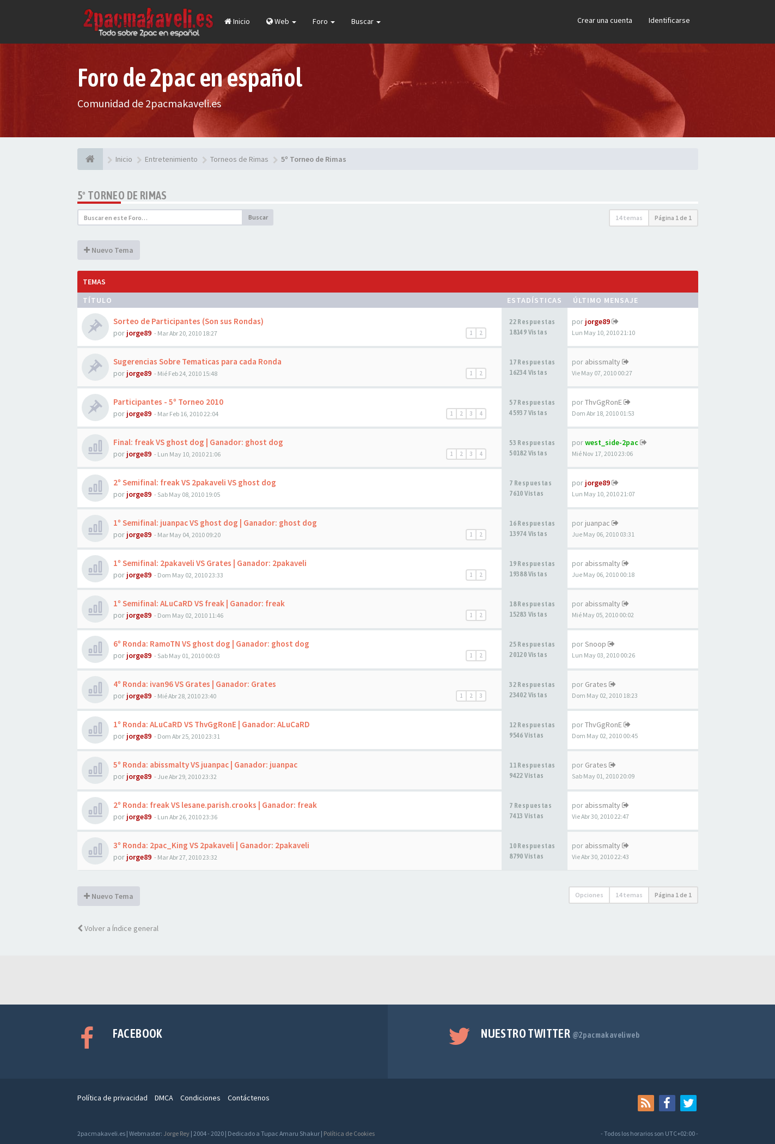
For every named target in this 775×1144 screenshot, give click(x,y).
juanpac (597, 523)
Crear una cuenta (604, 20)
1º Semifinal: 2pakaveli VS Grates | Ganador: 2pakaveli (210, 563)
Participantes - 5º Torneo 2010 (168, 402)
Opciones (589, 895)
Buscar (366, 21)
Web (281, 21)
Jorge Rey (176, 1133)
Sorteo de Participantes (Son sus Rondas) (188, 321)
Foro (324, 21)
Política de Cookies (349, 1133)
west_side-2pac (611, 442)
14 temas (629, 218)
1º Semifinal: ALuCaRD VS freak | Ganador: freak (199, 603)
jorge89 (138, 333)
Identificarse (669, 20)
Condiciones (200, 1098)
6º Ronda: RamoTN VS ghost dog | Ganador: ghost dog (211, 643)
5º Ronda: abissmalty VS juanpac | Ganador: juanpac (205, 764)
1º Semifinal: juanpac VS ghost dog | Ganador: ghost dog (215, 523)
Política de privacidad (112, 1098)
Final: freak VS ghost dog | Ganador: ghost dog (198, 442)
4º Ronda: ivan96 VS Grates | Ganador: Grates (194, 684)
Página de (673, 218)
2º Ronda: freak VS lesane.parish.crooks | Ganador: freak (215, 805)
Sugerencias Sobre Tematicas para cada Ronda (197, 361)
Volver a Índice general (117, 928)
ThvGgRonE (603, 402)
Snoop (595, 644)
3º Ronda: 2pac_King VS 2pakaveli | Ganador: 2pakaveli (211, 845)
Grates (596, 684)
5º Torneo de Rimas (122, 195)
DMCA (164, 1098)
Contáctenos (249, 1098)
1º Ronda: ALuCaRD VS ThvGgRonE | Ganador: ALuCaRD (211, 724)
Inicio (237, 21)
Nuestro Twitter (560, 1033)
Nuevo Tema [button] (108, 250)
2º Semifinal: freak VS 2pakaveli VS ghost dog (194, 482)
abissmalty (602, 362)
